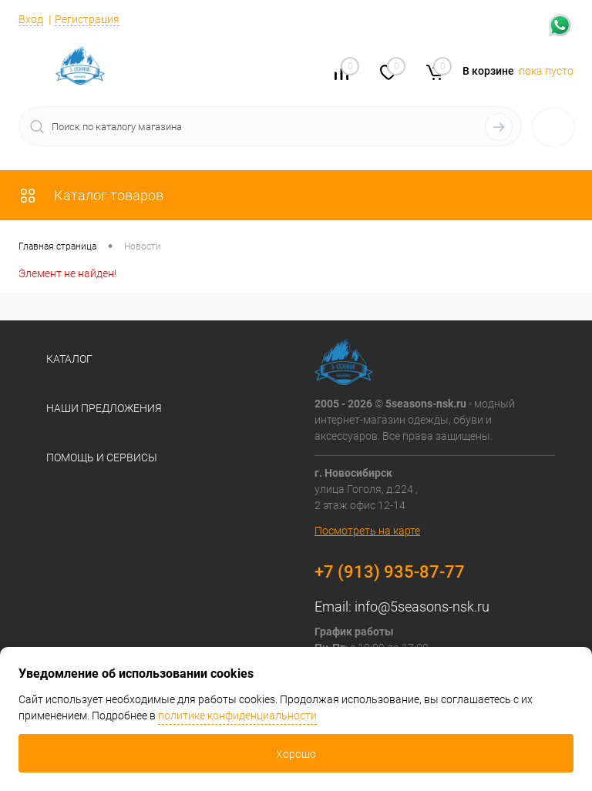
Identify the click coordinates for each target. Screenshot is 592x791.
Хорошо (296, 754)
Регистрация (87, 19)
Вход (30, 19)
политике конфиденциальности (237, 715)
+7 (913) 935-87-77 (389, 572)
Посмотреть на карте (367, 531)
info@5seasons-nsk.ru (422, 606)
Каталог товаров (90, 195)
